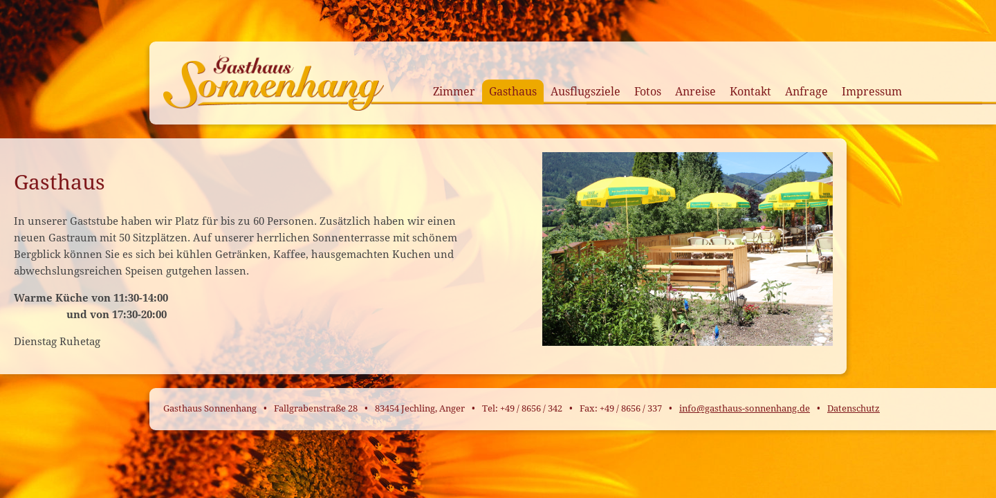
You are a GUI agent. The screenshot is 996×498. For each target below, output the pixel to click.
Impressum (872, 91)
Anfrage (806, 91)
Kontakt (750, 91)
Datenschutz (853, 408)
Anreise (695, 91)
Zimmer (454, 91)
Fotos (647, 91)
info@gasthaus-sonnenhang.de (744, 408)
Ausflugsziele (585, 91)
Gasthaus (513, 91)
